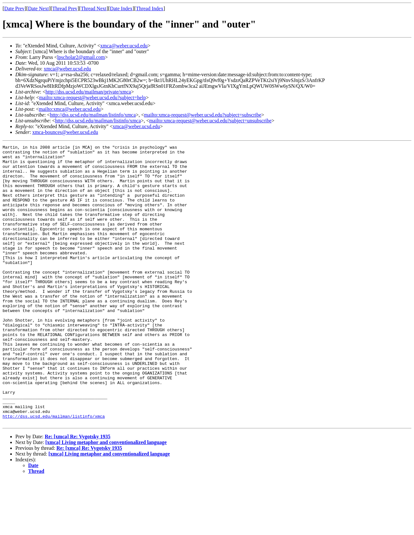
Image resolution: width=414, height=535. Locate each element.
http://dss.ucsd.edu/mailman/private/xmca (88, 92)
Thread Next (93, 8)
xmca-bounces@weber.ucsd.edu (65, 132)
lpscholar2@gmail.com (81, 57)
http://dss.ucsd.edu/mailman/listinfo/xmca (93, 115)
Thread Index (149, 8)
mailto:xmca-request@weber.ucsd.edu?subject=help (92, 97)
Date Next (38, 8)
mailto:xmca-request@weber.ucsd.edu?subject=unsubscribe (210, 120)
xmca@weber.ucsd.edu (124, 45)
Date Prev (14, 8)
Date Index (121, 8)
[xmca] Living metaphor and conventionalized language (106, 498)
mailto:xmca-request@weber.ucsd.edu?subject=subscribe (203, 115)
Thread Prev (64, 8)
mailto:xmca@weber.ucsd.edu (69, 109)
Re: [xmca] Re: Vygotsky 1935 (77, 492)
